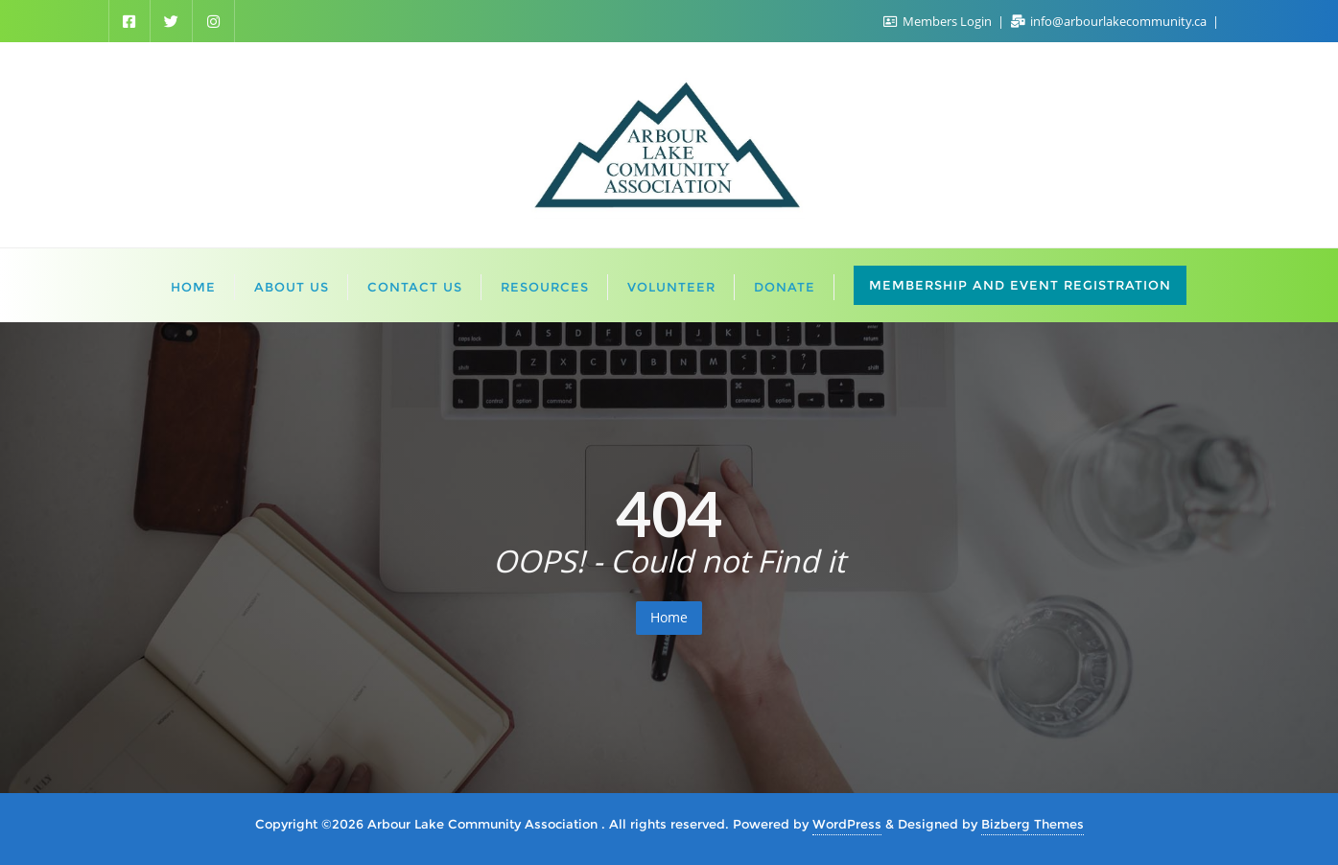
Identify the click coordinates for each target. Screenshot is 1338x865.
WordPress (846, 823)
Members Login (939, 21)
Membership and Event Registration (1020, 284)
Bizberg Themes (1032, 823)
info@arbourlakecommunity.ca (1110, 21)
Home (669, 617)
